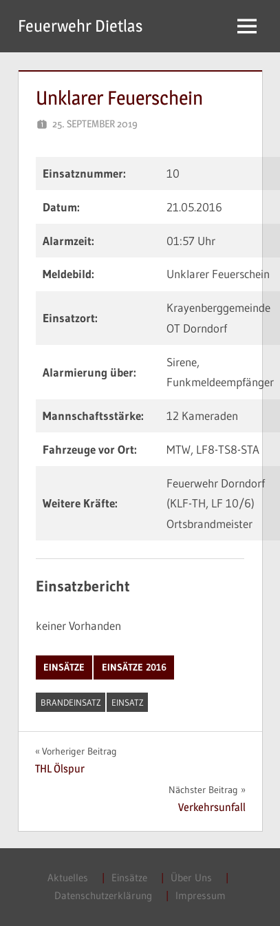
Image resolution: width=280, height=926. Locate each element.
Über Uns (191, 877)
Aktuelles (67, 877)
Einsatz (127, 702)
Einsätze (64, 667)
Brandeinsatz (71, 702)
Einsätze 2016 (134, 667)
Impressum (200, 895)
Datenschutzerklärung (103, 895)
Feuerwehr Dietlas (80, 26)
